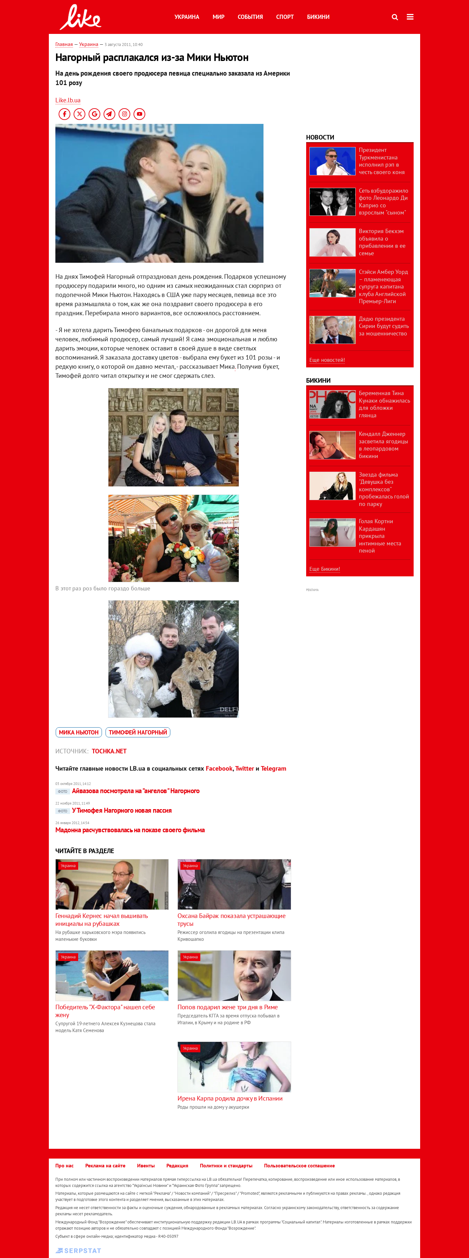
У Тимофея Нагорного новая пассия (113, 810)
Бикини (318, 17)
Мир (218, 17)
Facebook (219, 768)
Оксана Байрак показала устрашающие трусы (231, 919)
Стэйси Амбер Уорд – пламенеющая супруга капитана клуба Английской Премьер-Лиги (383, 286)
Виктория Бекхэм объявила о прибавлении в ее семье (382, 242)
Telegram (273, 768)
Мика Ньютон (79, 732)
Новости (320, 137)
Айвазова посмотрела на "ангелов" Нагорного (127, 790)
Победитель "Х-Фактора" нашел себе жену (105, 1011)
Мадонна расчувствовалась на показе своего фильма (130, 829)
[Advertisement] (110, 1087)
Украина (187, 17)
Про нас (64, 1165)
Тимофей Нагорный (138, 732)
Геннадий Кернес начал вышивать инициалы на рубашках (101, 919)
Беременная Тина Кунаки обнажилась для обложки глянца (384, 404)
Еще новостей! (327, 359)
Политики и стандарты (226, 1165)
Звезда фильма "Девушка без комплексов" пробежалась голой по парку (384, 489)
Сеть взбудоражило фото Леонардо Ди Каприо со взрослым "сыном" (383, 201)
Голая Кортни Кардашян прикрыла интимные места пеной (380, 535)
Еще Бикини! (324, 568)
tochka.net (109, 751)
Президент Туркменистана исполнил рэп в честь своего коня (382, 161)
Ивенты (146, 1165)
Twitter (244, 768)
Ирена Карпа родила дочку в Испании (230, 1098)
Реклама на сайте (105, 1165)
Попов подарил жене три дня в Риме (228, 1007)
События (250, 17)
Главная (64, 44)
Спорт (285, 17)
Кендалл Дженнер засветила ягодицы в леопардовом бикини (383, 445)
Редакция (177, 1165)
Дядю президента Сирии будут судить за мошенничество (383, 326)
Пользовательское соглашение (299, 1165)
